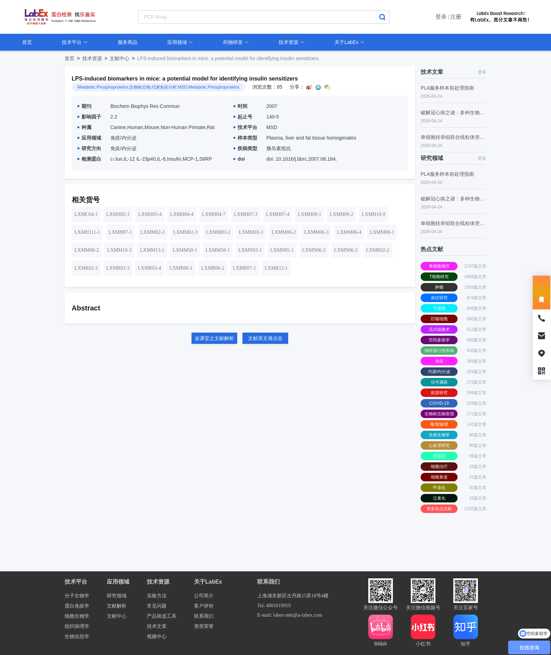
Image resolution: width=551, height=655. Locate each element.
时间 (240, 106)
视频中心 (157, 636)
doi (239, 159)
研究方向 (89, 148)
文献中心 (123, 58)
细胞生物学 (77, 616)
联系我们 (204, 616)
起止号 (242, 117)
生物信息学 (77, 636)
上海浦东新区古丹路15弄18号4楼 (293, 595)
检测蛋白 (89, 159)
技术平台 (75, 42)
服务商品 (127, 42)
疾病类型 (245, 148)
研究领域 (117, 595)
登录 (441, 17)
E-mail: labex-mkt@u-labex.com (289, 615)
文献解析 (117, 606)
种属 (84, 127)
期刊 (84, 106)
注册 (455, 17)
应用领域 (180, 42)
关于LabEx (350, 42)
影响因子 (89, 117)
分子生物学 (77, 595)
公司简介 (204, 595)
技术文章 (157, 626)
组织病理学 (77, 626)
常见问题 (157, 606)
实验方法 (157, 595)
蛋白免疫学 (77, 606)
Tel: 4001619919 (274, 605)
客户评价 (204, 606)
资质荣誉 (204, 626)
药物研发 (236, 42)
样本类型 (245, 138)
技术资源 (292, 42)
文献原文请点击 (265, 338)
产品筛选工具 (161, 616)
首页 (27, 42)
